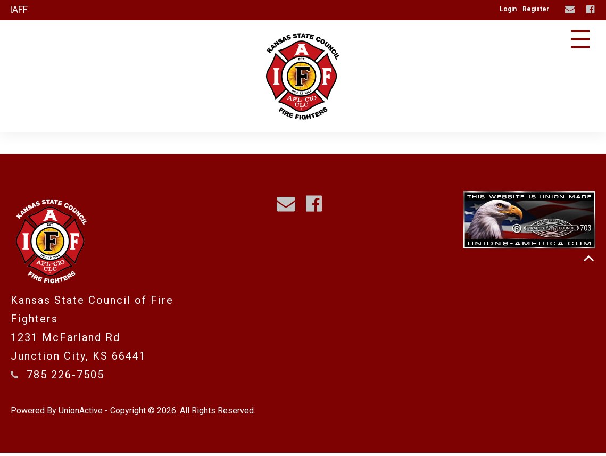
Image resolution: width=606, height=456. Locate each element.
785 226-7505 (65, 377)
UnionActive (81, 414)
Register (535, 9)
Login (508, 9)
